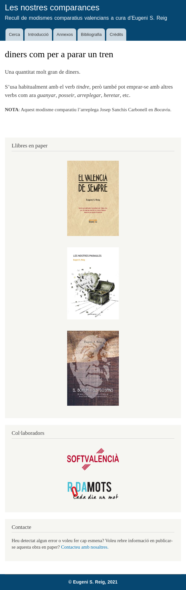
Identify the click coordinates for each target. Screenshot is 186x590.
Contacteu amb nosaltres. (84, 547)
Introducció (38, 34)
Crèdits (116, 34)
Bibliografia (91, 34)
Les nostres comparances (52, 7)
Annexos (65, 34)
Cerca (14, 34)
